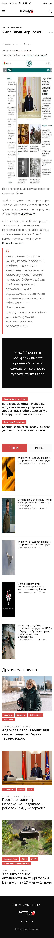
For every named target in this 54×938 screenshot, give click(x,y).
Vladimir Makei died (21, 50)
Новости (5, 27)
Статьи (26, 905)
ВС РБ (24, 859)
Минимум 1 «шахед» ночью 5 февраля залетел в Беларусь (34, 543)
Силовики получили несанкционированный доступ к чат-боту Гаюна (32, 586)
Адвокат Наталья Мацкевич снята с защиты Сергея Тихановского (25, 734)
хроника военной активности (16, 863)
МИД (30, 789)
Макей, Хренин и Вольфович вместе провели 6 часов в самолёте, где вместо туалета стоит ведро (27, 363)
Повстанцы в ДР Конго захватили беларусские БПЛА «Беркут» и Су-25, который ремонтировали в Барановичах (35, 631)
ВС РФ (34, 859)
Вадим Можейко (12, 243)
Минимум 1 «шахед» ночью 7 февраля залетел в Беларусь (34, 459)
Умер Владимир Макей (35, 55)
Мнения (39, 448)
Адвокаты (8, 715)
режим (19, 27)
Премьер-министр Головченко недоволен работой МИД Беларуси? (23, 804)
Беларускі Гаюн (10, 859)
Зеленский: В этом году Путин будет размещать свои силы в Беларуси (35, 502)
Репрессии (8, 720)
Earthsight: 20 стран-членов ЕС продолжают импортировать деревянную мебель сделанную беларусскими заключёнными (24, 409)
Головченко (9, 789)
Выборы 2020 (36, 715)
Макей (12, 27)
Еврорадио (28, 213)
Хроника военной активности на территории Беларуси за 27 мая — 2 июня (27, 878)
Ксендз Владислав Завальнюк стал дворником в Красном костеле (26, 428)
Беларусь (21, 715)
